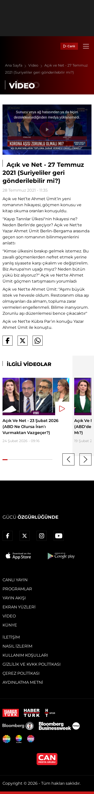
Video (36, 65)
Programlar (17, 589)
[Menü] (86, 46)
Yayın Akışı (14, 598)
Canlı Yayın (15, 579)
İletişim (11, 637)
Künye (10, 625)
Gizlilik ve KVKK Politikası (32, 664)
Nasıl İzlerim (17, 646)
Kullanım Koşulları (25, 655)
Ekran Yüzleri (19, 607)
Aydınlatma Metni (23, 682)
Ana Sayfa (16, 65)
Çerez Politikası (21, 673)
